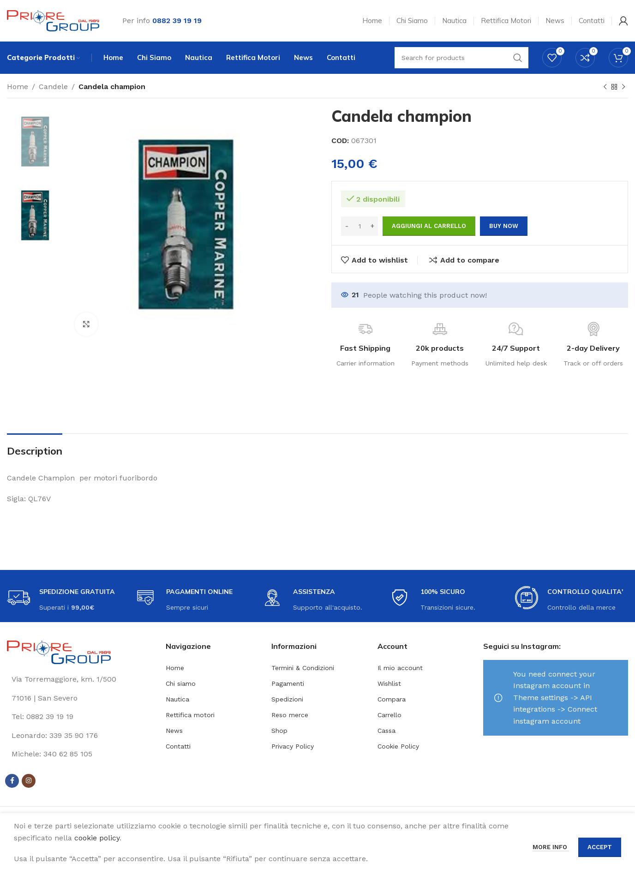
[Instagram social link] (29, 781)
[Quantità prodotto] (359, 226)
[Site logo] (53, 20)
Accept (599, 847)
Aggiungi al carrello (429, 225)
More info (551, 847)
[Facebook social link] (12, 781)
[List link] (79, 717)
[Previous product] (605, 87)
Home (17, 86)
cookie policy (97, 837)
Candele (53, 86)
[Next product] (623, 87)
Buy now (503, 225)
